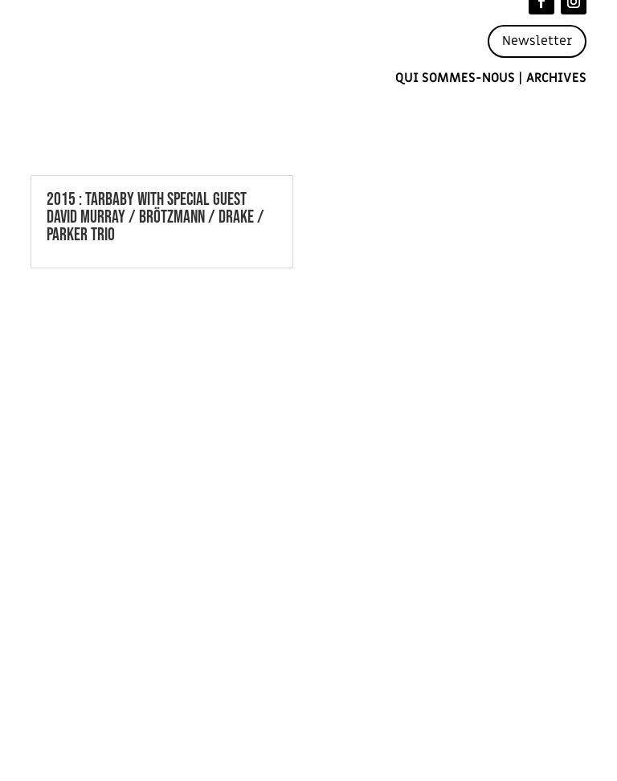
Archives (556, 78)
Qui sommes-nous (455, 78)
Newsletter (537, 41)
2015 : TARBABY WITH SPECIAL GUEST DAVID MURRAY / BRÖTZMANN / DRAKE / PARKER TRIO (155, 217)
